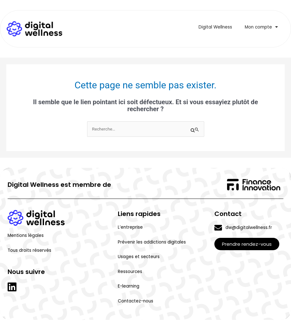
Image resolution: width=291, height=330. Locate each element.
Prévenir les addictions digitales (152, 242)
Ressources (130, 272)
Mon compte (261, 27)
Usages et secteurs (139, 257)
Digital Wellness (215, 27)
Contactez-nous (135, 301)
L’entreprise (130, 227)
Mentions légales (26, 235)
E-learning (128, 286)
